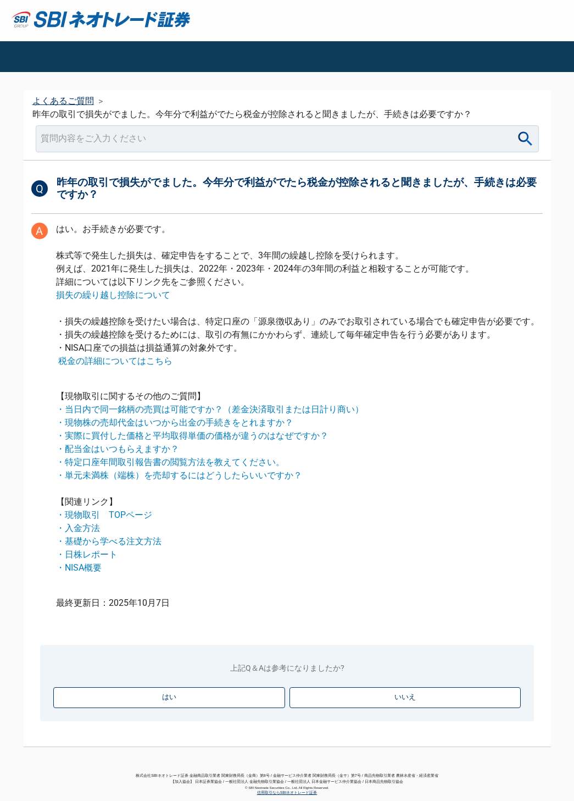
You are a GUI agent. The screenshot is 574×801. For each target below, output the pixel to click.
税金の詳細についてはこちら (115, 361)
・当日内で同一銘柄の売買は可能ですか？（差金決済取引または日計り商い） (210, 409)
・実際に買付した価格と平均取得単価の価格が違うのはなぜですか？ (192, 435)
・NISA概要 (79, 567)
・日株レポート (87, 554)
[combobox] (287, 138)
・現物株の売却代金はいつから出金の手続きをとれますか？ (174, 422)
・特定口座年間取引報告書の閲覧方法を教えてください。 (170, 462)
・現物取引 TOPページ (104, 515)
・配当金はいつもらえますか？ (117, 449)
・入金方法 (78, 528)
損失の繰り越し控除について (113, 295)
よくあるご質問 (63, 101)
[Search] (525, 139)
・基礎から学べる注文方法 (108, 541)
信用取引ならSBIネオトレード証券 (287, 792)
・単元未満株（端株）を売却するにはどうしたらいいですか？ (179, 475)
